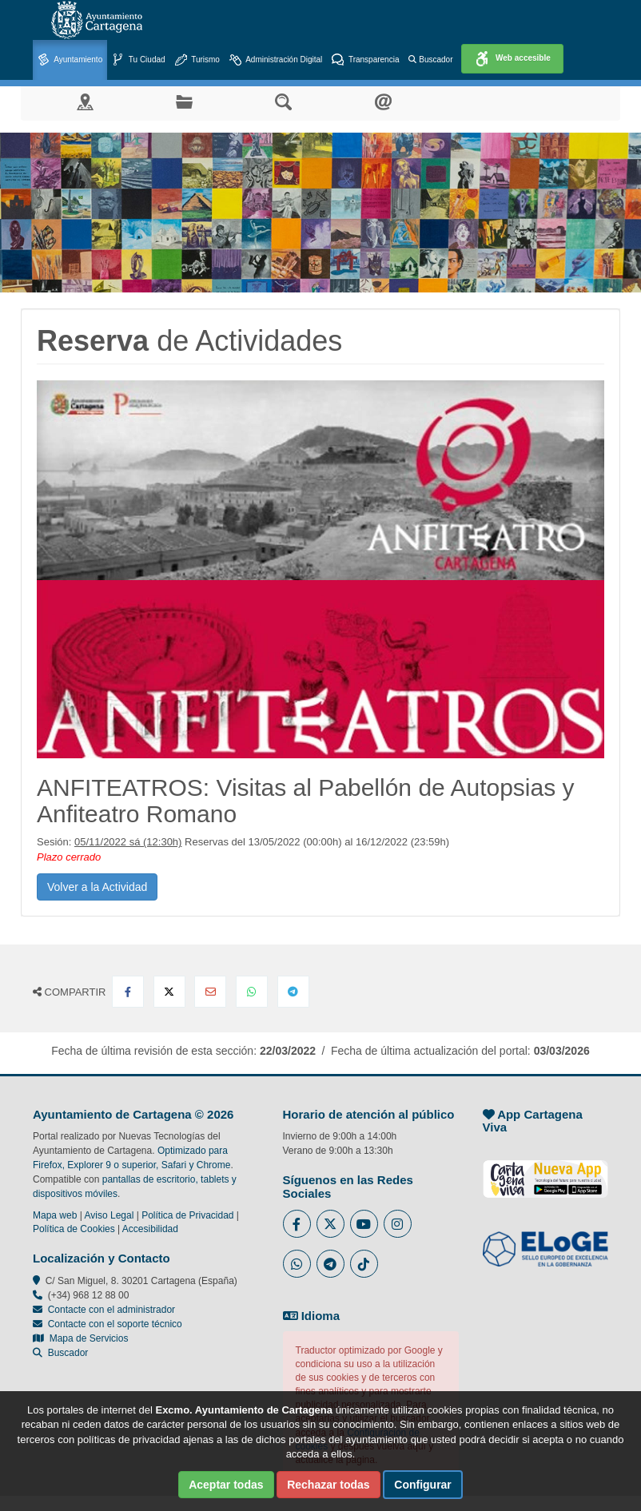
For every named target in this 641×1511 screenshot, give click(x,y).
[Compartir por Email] (210, 992)
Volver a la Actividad (97, 887)
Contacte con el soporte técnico (115, 1324)
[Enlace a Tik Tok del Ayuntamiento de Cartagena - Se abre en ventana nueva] (364, 1264)
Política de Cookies (74, 1229)
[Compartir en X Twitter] (169, 992)
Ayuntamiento (70, 60)
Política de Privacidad (187, 1215)
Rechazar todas (328, 1484)
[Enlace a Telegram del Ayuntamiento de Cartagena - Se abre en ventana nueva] (330, 1264)
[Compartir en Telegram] (293, 992)
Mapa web (55, 1215)
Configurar (423, 1484)
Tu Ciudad (138, 60)
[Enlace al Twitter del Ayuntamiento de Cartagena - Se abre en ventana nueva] (330, 1224)
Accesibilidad (150, 1229)
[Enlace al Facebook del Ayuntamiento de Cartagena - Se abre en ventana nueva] (297, 1224)
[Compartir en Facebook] (128, 992)
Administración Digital (275, 60)
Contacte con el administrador (111, 1309)
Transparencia (365, 60)
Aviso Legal (109, 1215)
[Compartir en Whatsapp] (252, 992)
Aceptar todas (226, 1484)
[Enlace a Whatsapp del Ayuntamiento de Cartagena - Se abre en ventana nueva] (297, 1264)
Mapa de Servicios (80, 1338)
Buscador (430, 59)
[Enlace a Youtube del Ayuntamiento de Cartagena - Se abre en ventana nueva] (364, 1224)
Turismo (197, 60)
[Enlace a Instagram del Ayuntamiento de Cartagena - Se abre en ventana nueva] (398, 1224)
